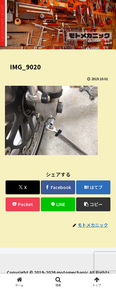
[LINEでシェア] (58, 204)
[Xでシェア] (23, 187)
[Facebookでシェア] (58, 187)
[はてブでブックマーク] (93, 187)
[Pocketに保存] (23, 204)
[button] (93, 204)
